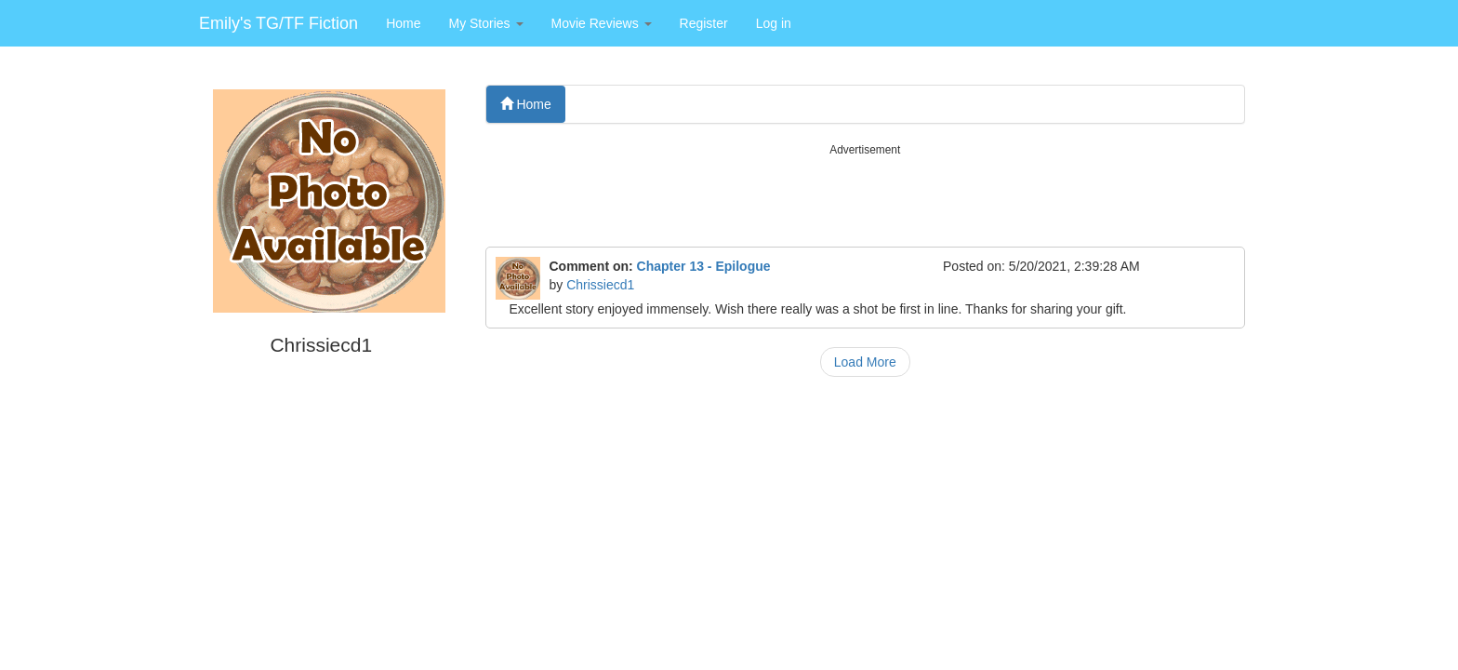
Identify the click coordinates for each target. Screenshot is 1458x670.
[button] (485, 23)
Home (403, 23)
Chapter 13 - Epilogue (704, 266)
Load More (865, 362)
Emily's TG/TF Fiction (278, 23)
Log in (773, 23)
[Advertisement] (865, 200)
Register (704, 23)
